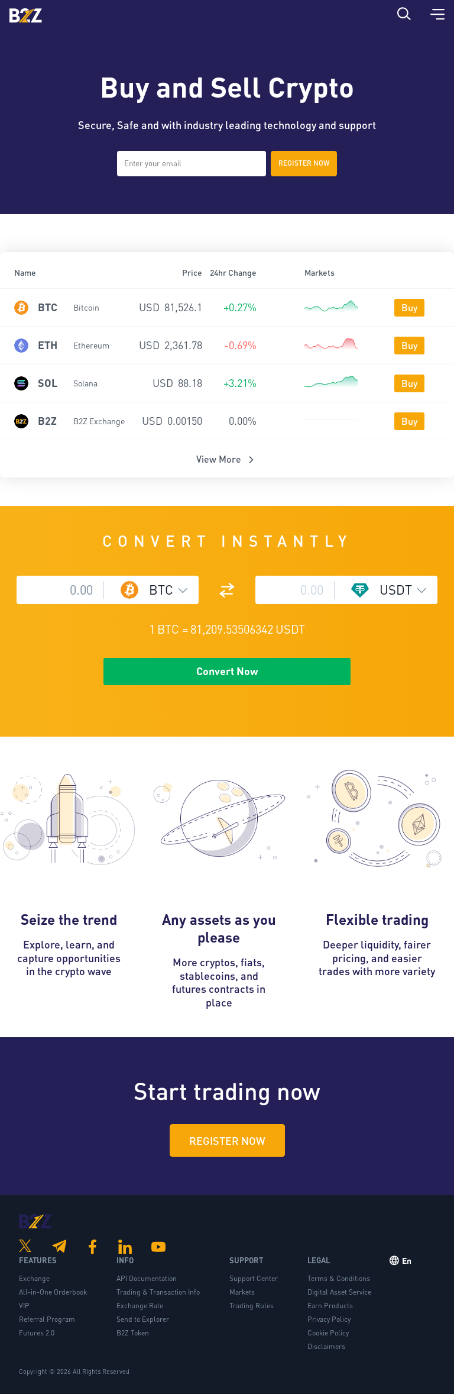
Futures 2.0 (36, 1332)
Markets (242, 1291)
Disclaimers (326, 1346)
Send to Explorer (142, 1319)
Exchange (34, 1278)
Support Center (253, 1278)
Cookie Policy (328, 1332)
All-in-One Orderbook (53, 1291)
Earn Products (330, 1305)
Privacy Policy (329, 1319)
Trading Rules (251, 1305)
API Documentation (146, 1278)
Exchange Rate (139, 1305)
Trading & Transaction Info (158, 1291)
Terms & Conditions (338, 1278)
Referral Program (47, 1319)
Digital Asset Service (339, 1291)
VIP (24, 1305)
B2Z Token (132, 1332)
